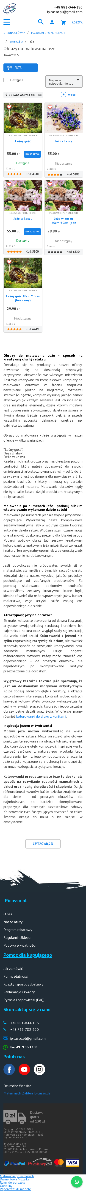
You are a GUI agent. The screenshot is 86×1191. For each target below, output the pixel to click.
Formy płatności (15, 976)
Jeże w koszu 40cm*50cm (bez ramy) (63, 223)
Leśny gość (23, 141)
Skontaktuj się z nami (27, 1009)
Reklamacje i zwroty (19, 992)
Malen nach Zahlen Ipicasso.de (26, 1093)
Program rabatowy (17, 929)
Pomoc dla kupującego (27, 955)
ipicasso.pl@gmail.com (65, 11)
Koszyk (77, 22)
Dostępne (16, 80)
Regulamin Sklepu (17, 937)
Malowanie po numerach (17, 1176)
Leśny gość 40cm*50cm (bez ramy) (23, 298)
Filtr (14, 68)
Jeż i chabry (63, 141)
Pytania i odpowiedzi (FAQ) (23, 999)
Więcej (72, 94)
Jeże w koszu (23, 219)
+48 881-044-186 (68, 7)
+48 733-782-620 (24, 1029)
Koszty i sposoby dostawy (23, 984)
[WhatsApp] (77, 1182)
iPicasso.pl (15, 900)
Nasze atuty (12, 922)
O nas (7, 914)
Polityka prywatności (19, 945)
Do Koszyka (32, 154)
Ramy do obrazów (12, 1182)
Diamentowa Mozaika (14, 1179)
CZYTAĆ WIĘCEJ (43, 844)
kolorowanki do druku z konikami (41, 716)
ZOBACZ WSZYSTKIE (25, 95)
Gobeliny (6, 1186)
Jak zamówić (13, 968)
